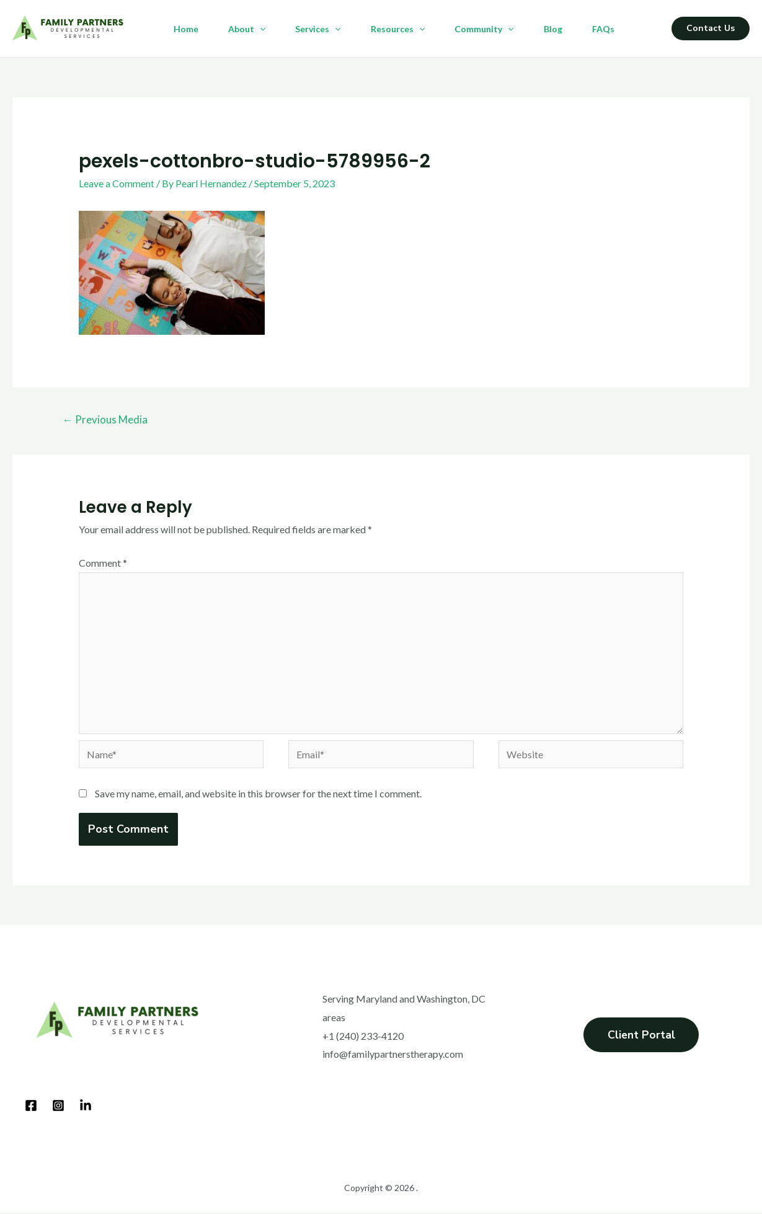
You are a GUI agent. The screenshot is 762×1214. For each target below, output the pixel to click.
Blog (553, 29)
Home (186, 29)
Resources (398, 29)
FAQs (603, 29)
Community (483, 29)
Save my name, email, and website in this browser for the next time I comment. (258, 795)
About (246, 29)
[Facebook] (31, 1107)
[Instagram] (58, 1107)
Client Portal (641, 1037)
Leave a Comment (116, 183)
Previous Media (105, 419)
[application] (259, 29)
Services (317, 29)
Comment (103, 563)
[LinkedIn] (85, 1107)
